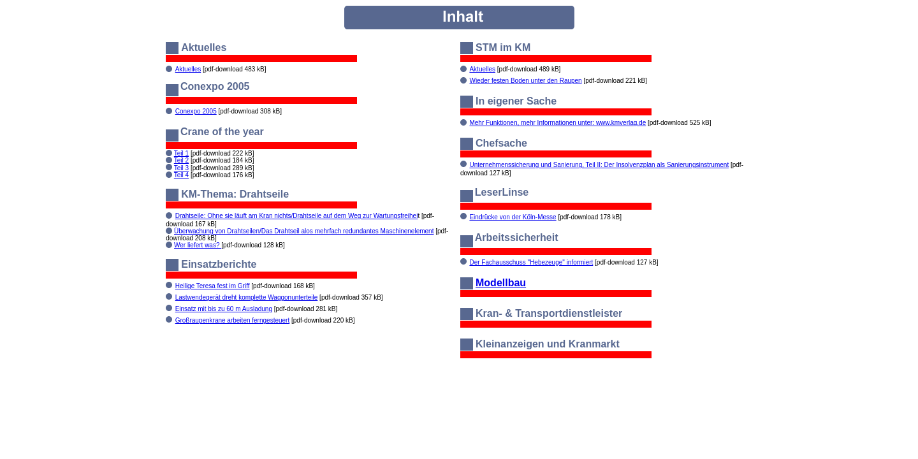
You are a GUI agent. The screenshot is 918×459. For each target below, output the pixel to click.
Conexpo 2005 (196, 111)
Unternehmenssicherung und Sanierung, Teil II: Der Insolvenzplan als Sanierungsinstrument (599, 164)
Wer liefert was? (197, 245)
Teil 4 (181, 174)
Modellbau (501, 282)
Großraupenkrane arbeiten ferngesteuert (232, 320)
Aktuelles (188, 69)
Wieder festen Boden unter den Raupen (525, 80)
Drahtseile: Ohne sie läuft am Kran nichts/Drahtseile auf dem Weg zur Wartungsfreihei (296, 215)
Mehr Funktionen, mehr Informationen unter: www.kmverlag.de (557, 122)
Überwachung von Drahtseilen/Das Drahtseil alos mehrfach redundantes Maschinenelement (303, 231)
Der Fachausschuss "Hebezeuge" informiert (531, 262)
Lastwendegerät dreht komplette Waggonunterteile (246, 297)
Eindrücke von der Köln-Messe (512, 217)
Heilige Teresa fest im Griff (212, 285)
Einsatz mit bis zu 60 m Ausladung (223, 308)
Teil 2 (181, 160)
